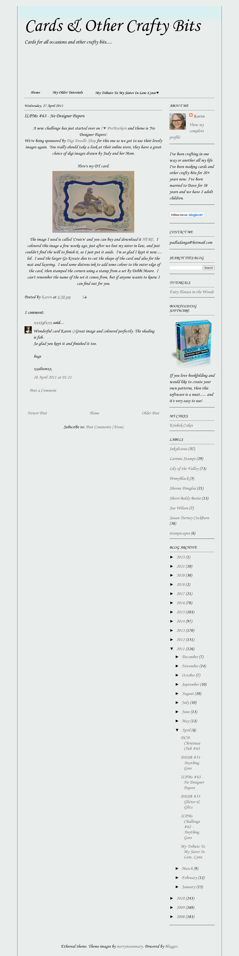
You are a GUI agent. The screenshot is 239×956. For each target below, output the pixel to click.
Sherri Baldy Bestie (185, 498)
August (188, 693)
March (188, 868)
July (186, 702)
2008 (181, 917)
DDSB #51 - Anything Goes (191, 763)
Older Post (150, 413)
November (190, 666)
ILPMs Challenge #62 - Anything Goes (190, 827)
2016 (181, 603)
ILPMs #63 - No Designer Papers (192, 783)
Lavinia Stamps (182, 458)
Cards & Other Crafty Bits (112, 26)
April (186, 730)
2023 (181, 557)
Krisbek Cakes (181, 425)
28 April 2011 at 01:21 (53, 377)
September (191, 684)
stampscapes (179, 533)
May (186, 721)
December (190, 657)
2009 (181, 907)
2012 (181, 639)
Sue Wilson (178, 508)
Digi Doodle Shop (81, 141)
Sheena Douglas (182, 488)
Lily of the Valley (183, 468)
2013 (181, 630)
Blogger (171, 946)
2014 (181, 621)
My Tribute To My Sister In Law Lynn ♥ (127, 93)
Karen (198, 116)
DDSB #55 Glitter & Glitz (190, 802)
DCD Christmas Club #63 (190, 743)
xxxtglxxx (43, 322)
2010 (181, 898)
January (189, 887)
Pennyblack (178, 478)
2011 (181, 649)
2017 (181, 593)
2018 (181, 584)
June (186, 712)
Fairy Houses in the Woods (191, 292)
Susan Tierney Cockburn (189, 518)
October (189, 675)
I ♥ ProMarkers (113, 128)
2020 (181, 575)
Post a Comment (42, 390)
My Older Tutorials (67, 92)
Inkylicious (178, 449)
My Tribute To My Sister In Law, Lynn (193, 852)
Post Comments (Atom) (104, 427)
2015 (181, 612)
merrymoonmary (130, 946)
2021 (181, 566)
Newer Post (37, 413)
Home (35, 92)
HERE (147, 239)
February (190, 877)
